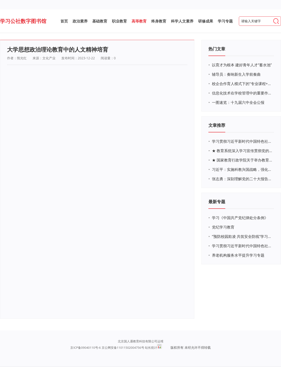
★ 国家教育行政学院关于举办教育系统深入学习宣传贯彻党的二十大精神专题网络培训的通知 (242, 160)
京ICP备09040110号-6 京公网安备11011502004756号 (107, 347)
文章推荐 (216, 125)
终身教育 (158, 21)
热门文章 (216, 49)
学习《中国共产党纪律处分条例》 (240, 217)
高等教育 (139, 21)
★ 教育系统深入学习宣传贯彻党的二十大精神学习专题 (242, 150)
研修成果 (205, 21)
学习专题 (225, 21)
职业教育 (119, 21)
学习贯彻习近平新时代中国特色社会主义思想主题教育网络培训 (242, 141)
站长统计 (151, 347)
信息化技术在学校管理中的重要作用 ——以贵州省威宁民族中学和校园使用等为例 (242, 93)
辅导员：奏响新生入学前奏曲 (236, 74)
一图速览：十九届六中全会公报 (238, 102)
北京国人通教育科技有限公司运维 (140, 341)
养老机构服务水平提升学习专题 (238, 255)
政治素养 (80, 21)
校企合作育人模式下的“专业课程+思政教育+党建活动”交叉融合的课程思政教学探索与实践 (242, 83)
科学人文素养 (182, 21)
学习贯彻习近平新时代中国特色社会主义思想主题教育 (242, 245)
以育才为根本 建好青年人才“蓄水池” (242, 64)
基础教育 (99, 21)
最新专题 (216, 201)
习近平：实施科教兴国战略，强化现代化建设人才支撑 (242, 169)
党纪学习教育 (223, 227)
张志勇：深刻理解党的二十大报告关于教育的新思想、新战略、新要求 (242, 178)
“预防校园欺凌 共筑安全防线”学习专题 (242, 236)
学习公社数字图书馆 (23, 20)
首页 (64, 21)
